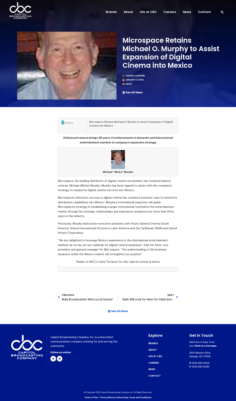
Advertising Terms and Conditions (134, 397)
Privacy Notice (108, 397)
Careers (170, 12)
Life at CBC (148, 12)
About (128, 12)
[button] (222, 12)
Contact (204, 12)
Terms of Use (91, 397)
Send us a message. (206, 345)
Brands (111, 12)
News (187, 12)
